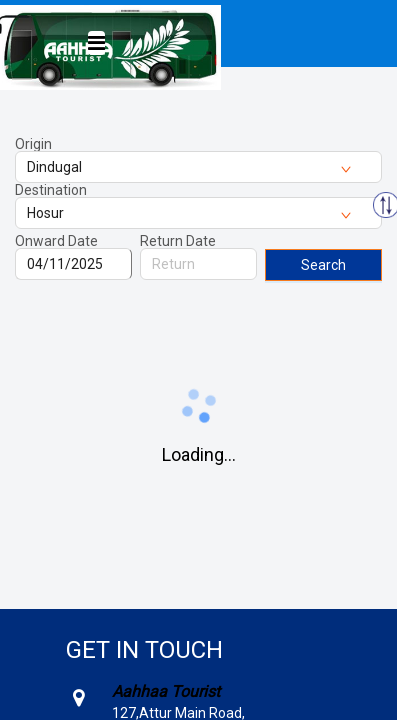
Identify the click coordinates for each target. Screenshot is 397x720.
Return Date (178, 241)
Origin (33, 144)
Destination (51, 190)
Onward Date (56, 241)
